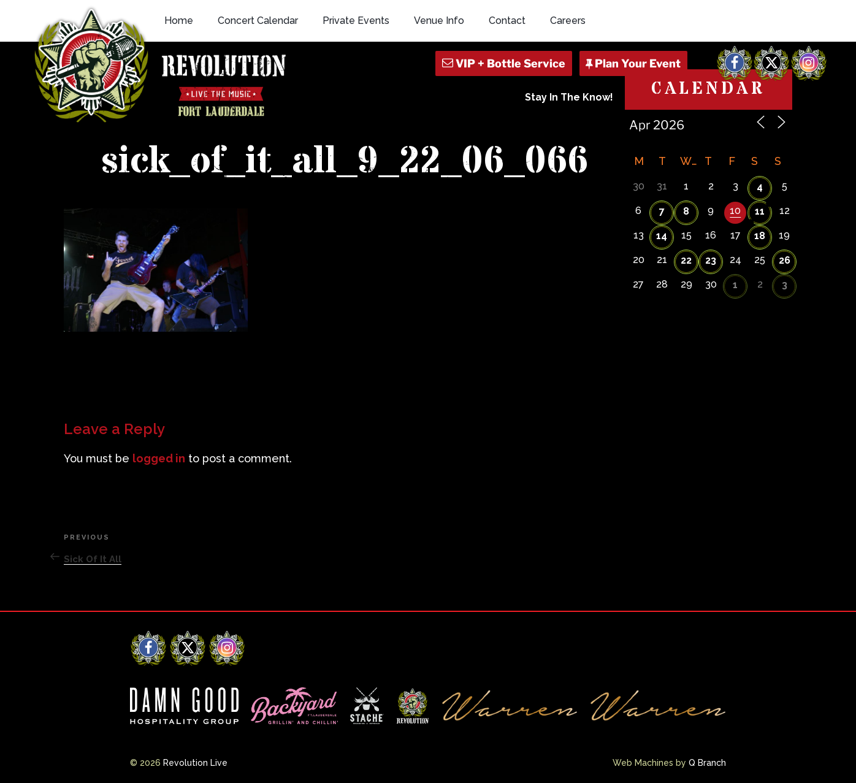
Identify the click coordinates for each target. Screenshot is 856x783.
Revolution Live (195, 763)
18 (759, 236)
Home (178, 20)
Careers (568, 20)
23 (710, 260)
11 (760, 211)
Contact (507, 20)
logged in (158, 458)
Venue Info (439, 20)
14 (661, 236)
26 (784, 260)
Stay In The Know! (569, 97)
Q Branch (707, 763)
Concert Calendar (258, 20)
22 (686, 260)
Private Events (356, 20)
